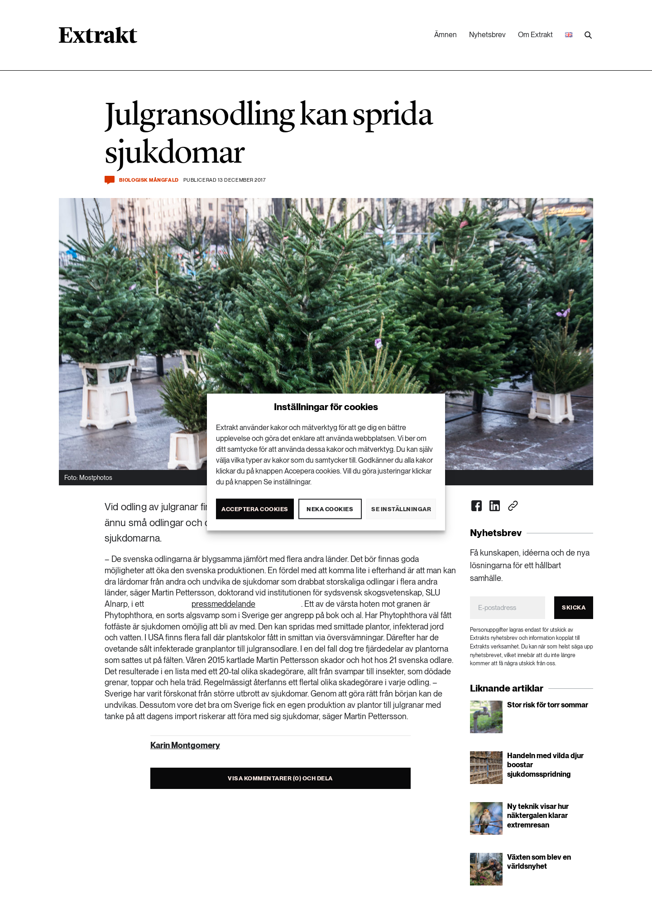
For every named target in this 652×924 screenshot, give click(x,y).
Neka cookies (330, 508)
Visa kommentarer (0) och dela (280, 778)
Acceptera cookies (254, 508)
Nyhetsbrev (487, 34)
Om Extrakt (535, 34)
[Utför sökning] (588, 35)
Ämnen (445, 34)
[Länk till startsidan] (98, 38)
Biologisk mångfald (149, 180)
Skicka (573, 607)
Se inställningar (401, 508)
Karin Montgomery (185, 745)
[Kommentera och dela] (110, 180)
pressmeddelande (223, 604)
